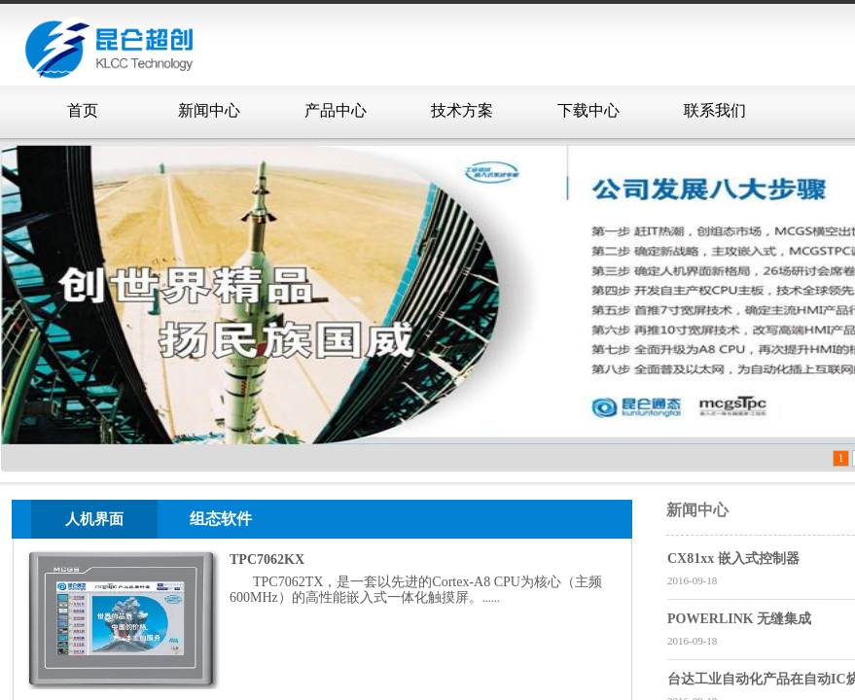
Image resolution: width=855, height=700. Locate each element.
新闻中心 (209, 110)
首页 (82, 110)
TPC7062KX (267, 559)
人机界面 (94, 519)
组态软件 (221, 518)
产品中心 (335, 110)
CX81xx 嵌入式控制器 (733, 558)
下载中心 (588, 110)
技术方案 (462, 110)
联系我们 (715, 110)
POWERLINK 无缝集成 (739, 619)
